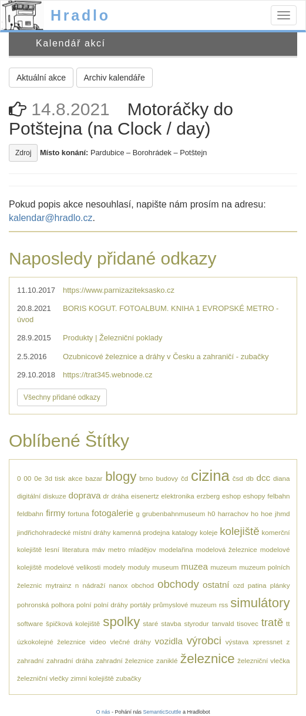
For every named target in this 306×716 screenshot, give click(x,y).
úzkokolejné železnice (51, 641)
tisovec (247, 623)
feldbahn (30, 513)
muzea (194, 566)
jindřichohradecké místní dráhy (63, 532)
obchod (143, 585)
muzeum (223, 567)
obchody (178, 584)
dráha (120, 496)
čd (184, 478)
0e (38, 478)
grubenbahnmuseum (173, 513)
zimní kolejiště (91, 678)
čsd (238, 478)
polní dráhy (110, 604)
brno (146, 478)
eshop (231, 496)
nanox (118, 585)
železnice (207, 658)
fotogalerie (112, 513)
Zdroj (23, 153)
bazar (93, 478)
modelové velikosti (72, 567)
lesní (52, 549)
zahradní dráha (69, 660)
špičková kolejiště (73, 623)
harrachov (233, 513)
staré (150, 623)
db (250, 478)
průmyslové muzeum (185, 604)
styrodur (196, 623)
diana (281, 478)
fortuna (78, 513)
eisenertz (145, 496)
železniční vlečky (43, 678)
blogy (120, 476)
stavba (171, 623)
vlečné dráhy (130, 641)
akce (75, 478)
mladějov (142, 549)
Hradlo (80, 15)
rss (223, 604)
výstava (237, 641)
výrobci (204, 640)
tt (288, 623)
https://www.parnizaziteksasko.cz (118, 290)
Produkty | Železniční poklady (113, 337)
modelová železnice (226, 549)
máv (98, 549)
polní (83, 604)
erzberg (208, 496)
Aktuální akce (41, 77)
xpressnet (268, 641)
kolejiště (240, 531)
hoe (267, 513)
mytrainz (58, 585)
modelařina (176, 549)
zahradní (30, 660)
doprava (85, 495)
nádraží (93, 585)
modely (114, 567)
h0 (212, 513)
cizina (210, 475)
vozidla (169, 641)
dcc (263, 478)
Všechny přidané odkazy (61, 397)
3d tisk (55, 478)
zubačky (128, 678)
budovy (167, 478)
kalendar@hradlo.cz (51, 218)
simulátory (260, 602)
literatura (75, 549)
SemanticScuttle (162, 712)
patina (257, 585)
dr (106, 496)
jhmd (282, 513)
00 (27, 478)
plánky (280, 585)
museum (165, 567)
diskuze (54, 496)
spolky (121, 621)
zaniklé (166, 660)
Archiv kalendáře (114, 77)
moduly (139, 567)
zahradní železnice (124, 660)
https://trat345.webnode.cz (107, 374)
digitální (29, 496)
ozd (238, 585)
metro (117, 549)
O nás (103, 712)
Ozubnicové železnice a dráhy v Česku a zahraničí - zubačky (165, 356)
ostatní (216, 585)
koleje (209, 532)
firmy (55, 513)
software (30, 623)
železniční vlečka (263, 660)
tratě (272, 622)
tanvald (223, 623)
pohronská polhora (45, 604)
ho (254, 513)
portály (140, 604)
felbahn (278, 496)
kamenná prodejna (141, 532)
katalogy (185, 532)
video (98, 641)
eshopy (254, 496)
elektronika (177, 496)
